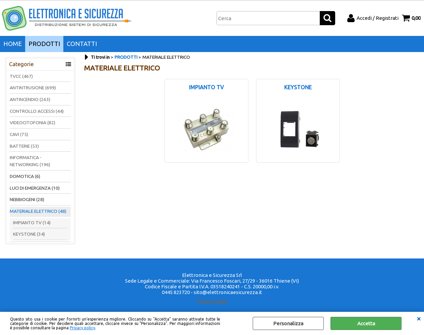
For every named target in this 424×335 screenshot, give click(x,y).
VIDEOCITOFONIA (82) (32, 122)
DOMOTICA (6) (25, 176)
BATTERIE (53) (24, 146)
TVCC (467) (21, 76)
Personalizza (288, 323)
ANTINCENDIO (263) (30, 99)
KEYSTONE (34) (29, 234)
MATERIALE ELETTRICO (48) (38, 211)
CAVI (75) (19, 134)
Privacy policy (82, 328)
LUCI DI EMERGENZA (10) (35, 188)
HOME (12, 43)
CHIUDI (419, 318)
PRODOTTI (44, 43)
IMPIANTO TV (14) (32, 222)
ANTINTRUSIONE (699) (33, 87)
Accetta (366, 323)
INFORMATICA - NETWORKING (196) (30, 161)
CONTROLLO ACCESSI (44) (37, 111)
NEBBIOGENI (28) (27, 199)
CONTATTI (82, 43)
